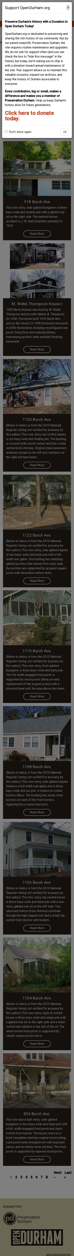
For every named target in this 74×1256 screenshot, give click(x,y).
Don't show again (18, 132)
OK (65, 131)
